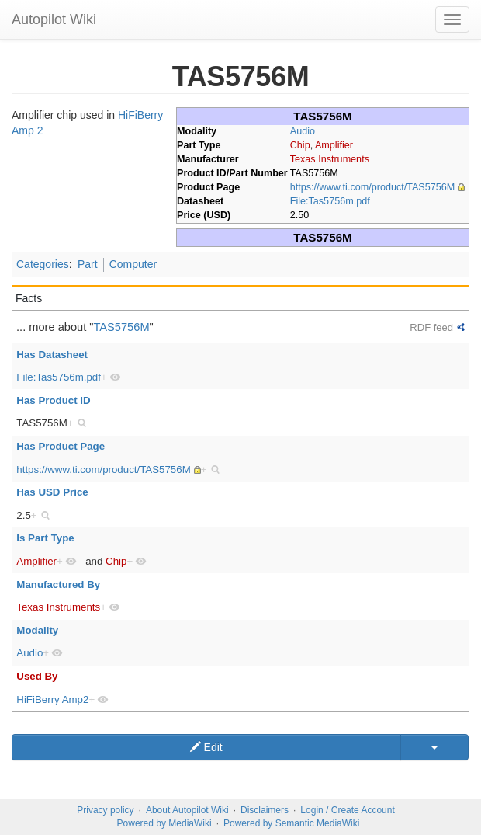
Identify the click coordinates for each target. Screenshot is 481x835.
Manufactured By (58, 584)
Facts (29, 298)
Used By (36, 676)
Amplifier (334, 145)
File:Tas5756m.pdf (330, 201)
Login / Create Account (347, 810)
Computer (133, 264)
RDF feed (431, 327)
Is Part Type (45, 538)
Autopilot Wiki (54, 19)
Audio (302, 131)
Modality (37, 630)
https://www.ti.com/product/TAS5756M (372, 187)
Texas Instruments (329, 159)
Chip (300, 145)
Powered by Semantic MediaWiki (291, 823)
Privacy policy (105, 810)
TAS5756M (122, 327)
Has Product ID (53, 400)
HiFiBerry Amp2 (52, 699)
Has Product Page (60, 446)
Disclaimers (264, 810)
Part (88, 264)
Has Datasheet (52, 354)
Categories (42, 264)
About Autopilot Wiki (187, 810)
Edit (206, 747)
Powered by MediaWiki (164, 823)
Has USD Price (52, 492)
